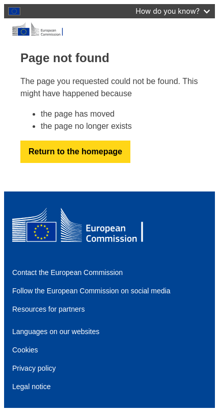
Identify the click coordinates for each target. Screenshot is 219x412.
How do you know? (172, 11)
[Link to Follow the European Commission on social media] (97, 291)
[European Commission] (109, 29)
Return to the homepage (75, 151)
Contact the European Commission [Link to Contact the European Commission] (67, 272)
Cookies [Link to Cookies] (25, 350)
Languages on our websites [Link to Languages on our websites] (55, 331)
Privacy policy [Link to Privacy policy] (34, 368)
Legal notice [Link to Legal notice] (31, 386)
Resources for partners (48, 309)
